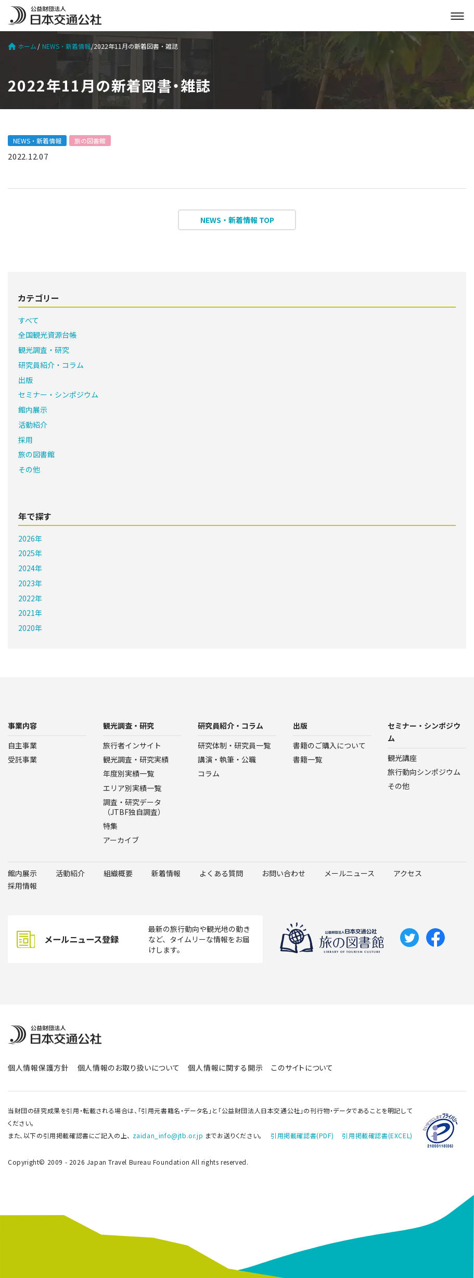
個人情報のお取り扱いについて (129, 1067)
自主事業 (22, 745)
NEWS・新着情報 (66, 46)
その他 (29, 469)
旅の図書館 (90, 140)
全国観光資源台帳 (47, 335)
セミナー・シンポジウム (58, 394)
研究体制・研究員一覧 (234, 745)
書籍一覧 (307, 759)
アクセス (407, 873)
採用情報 (22, 885)
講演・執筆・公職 (227, 759)
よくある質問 (221, 873)
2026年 (30, 538)
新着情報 (166, 873)
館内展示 (32, 409)
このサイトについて (302, 1067)
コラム (209, 773)
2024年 (30, 568)
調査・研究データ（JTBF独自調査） (134, 807)
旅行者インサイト (132, 745)
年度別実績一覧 (128, 773)
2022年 (30, 598)
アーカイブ (121, 840)
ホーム (22, 46)
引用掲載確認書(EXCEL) (377, 1135)
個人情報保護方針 (38, 1067)
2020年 (30, 628)
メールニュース (349, 873)
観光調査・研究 (43, 350)
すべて (28, 320)
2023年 (30, 583)
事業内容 (22, 725)
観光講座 (402, 758)
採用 (25, 439)
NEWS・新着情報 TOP (237, 220)
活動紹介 (32, 424)
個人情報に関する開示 (225, 1067)
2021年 (30, 613)
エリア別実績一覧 (132, 788)
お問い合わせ (283, 873)
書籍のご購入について (329, 745)
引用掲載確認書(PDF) (302, 1135)
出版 (25, 380)
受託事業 (22, 759)
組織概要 (118, 873)
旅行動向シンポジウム (424, 772)
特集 (110, 826)
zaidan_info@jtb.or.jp (168, 1135)
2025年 (30, 553)
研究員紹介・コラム (51, 365)
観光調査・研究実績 (136, 759)
